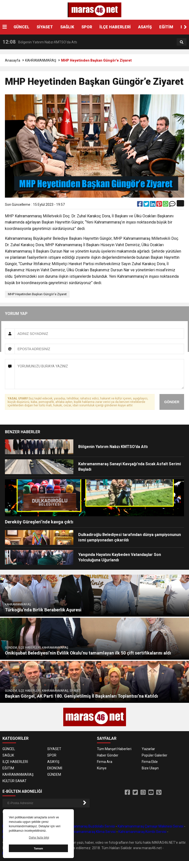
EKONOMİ (54, 768)
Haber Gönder (107, 755)
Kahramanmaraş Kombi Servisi (142, 832)
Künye (102, 768)
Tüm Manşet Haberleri (114, 749)
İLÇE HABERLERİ (115, 27)
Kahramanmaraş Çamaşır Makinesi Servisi (150, 826)
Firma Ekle (150, 762)
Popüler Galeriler (154, 755)
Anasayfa (12, 60)
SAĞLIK (67, 27)
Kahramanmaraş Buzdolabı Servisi (88, 826)
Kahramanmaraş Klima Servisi (92, 832)
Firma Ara (104, 762)
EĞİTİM (166, 27)
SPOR (86, 27)
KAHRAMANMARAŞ (40, 60)
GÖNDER (171, 402)
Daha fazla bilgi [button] (39, 837)
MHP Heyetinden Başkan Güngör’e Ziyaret (37, 294)
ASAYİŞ (145, 27)
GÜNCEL (21, 27)
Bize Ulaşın (150, 768)
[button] (185, 27)
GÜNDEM (54, 774)
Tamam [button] (38, 848)
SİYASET (45, 27)
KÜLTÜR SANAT (14, 781)
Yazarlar (148, 749)
